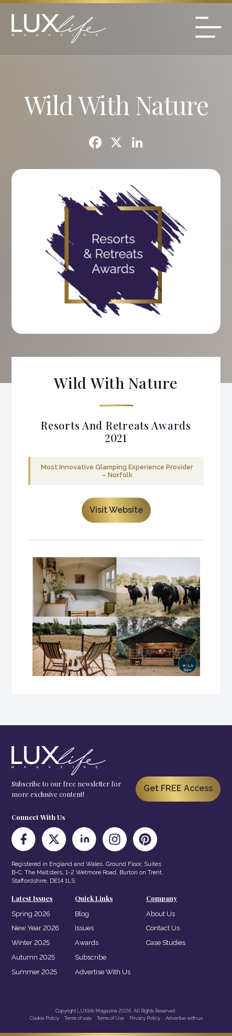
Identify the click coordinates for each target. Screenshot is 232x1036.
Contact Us (163, 928)
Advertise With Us (102, 972)
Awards (86, 943)
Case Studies (165, 943)
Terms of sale (78, 1018)
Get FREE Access (178, 788)
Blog (82, 914)
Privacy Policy (144, 1018)
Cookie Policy (44, 1018)
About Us (160, 914)
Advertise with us (184, 1018)
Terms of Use (110, 1018)
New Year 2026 (35, 928)
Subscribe (90, 957)
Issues (84, 928)
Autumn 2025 (33, 957)
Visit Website (116, 510)
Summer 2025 (34, 972)
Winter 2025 (31, 943)
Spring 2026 (31, 914)
